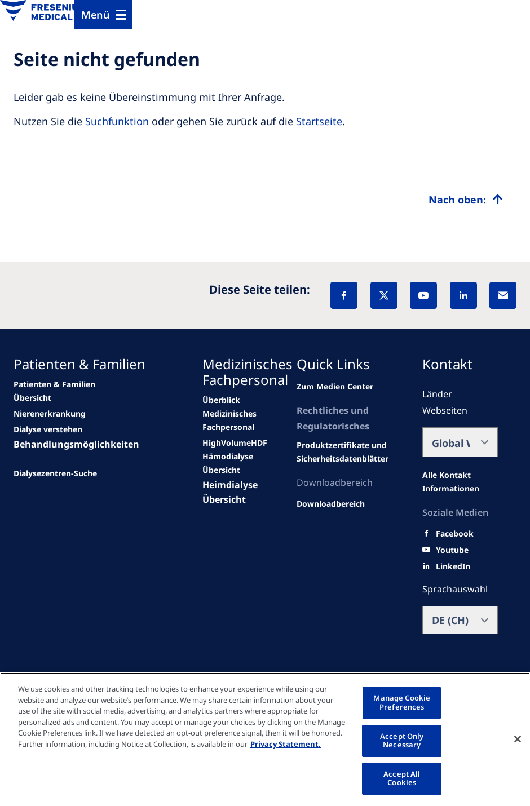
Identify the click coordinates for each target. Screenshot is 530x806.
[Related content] (347, 452)
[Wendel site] (50, 413)
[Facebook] (343, 295)
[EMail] (502, 295)
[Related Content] (331, 504)
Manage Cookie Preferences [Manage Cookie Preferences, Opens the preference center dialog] (401, 702)
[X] (384, 295)
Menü (95, 14)
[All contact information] (460, 481)
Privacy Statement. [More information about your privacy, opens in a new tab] (285, 744)
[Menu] (103, 14)
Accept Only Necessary (401, 740)
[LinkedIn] (463, 295)
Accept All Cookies (401, 778)
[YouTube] (423, 295)
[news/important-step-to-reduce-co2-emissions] (57, 391)
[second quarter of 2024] (48, 429)
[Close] (517, 739)
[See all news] (55, 473)
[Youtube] (452, 550)
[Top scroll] (466, 199)
